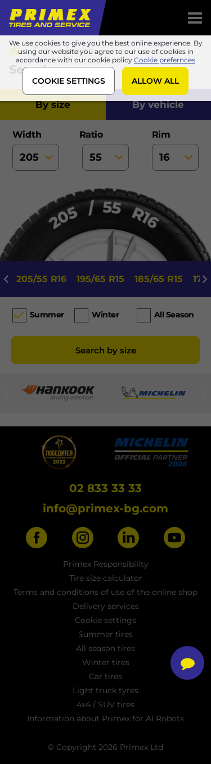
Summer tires (105, 634)
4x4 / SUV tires (105, 704)
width (36, 150)
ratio (105, 150)
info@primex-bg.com (105, 508)
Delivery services (106, 606)
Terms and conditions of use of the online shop (105, 592)
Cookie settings (105, 620)
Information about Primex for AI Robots (105, 718)
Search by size (105, 350)
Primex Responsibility (106, 564)
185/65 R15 (158, 279)
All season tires (105, 648)
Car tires (105, 676)
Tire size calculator (105, 578)
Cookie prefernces (164, 60)
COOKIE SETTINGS (68, 81)
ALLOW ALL (155, 81)
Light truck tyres (105, 690)
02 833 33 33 (105, 488)
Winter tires (105, 662)
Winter (105, 315)
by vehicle (158, 104)
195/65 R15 (100, 279)
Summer (47, 315)
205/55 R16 (41, 279)
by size (52, 104)
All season (174, 315)
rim (175, 150)
